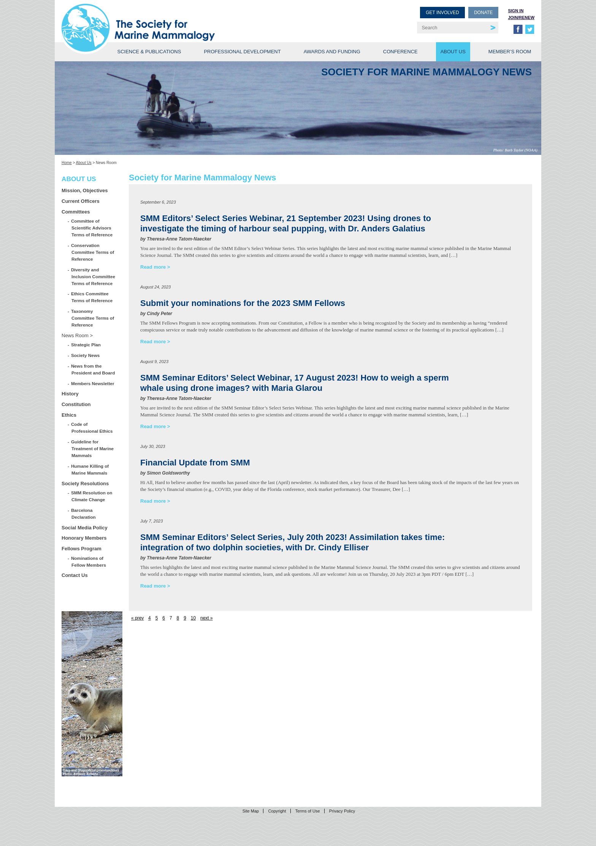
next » (206, 618)
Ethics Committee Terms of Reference (92, 297)
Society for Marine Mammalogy (181, 18)
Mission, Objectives (85, 190)
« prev (137, 618)
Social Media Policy (85, 528)
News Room (75, 335)
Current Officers (81, 201)
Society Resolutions (85, 483)
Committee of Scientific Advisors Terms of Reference (92, 227)
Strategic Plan (86, 344)
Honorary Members (84, 538)
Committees (76, 212)
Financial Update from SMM (195, 462)
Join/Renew (521, 17)
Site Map (251, 811)
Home (67, 163)
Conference (400, 51)
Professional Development (242, 51)
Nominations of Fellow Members (88, 561)
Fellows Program (81, 548)
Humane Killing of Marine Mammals (90, 469)
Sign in (515, 10)
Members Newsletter (92, 383)
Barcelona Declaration (83, 513)
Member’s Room (509, 51)
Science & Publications (149, 51)
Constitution (76, 404)
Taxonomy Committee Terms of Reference (92, 318)
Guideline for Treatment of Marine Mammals (92, 448)
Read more (153, 267)
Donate (483, 12)
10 (193, 618)
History (70, 394)
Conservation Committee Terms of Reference (92, 252)
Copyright (277, 811)
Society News (85, 355)
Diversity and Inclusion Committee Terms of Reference (93, 276)
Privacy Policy (342, 811)
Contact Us (75, 575)
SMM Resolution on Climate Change (91, 496)
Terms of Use (307, 811)
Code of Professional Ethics (92, 427)
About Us (453, 51)
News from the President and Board (93, 369)
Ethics (69, 415)
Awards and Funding (332, 51)
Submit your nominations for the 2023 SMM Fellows (242, 303)
